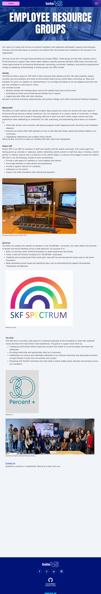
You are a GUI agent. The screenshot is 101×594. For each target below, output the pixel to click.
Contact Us (10, 463)
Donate (10, 3)
